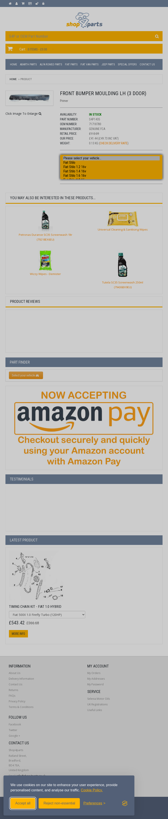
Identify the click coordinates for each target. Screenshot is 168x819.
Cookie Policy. (92, 790)
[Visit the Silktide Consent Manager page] (124, 803)
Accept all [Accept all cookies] (22, 803)
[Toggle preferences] (94, 803)
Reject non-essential (59, 803)
